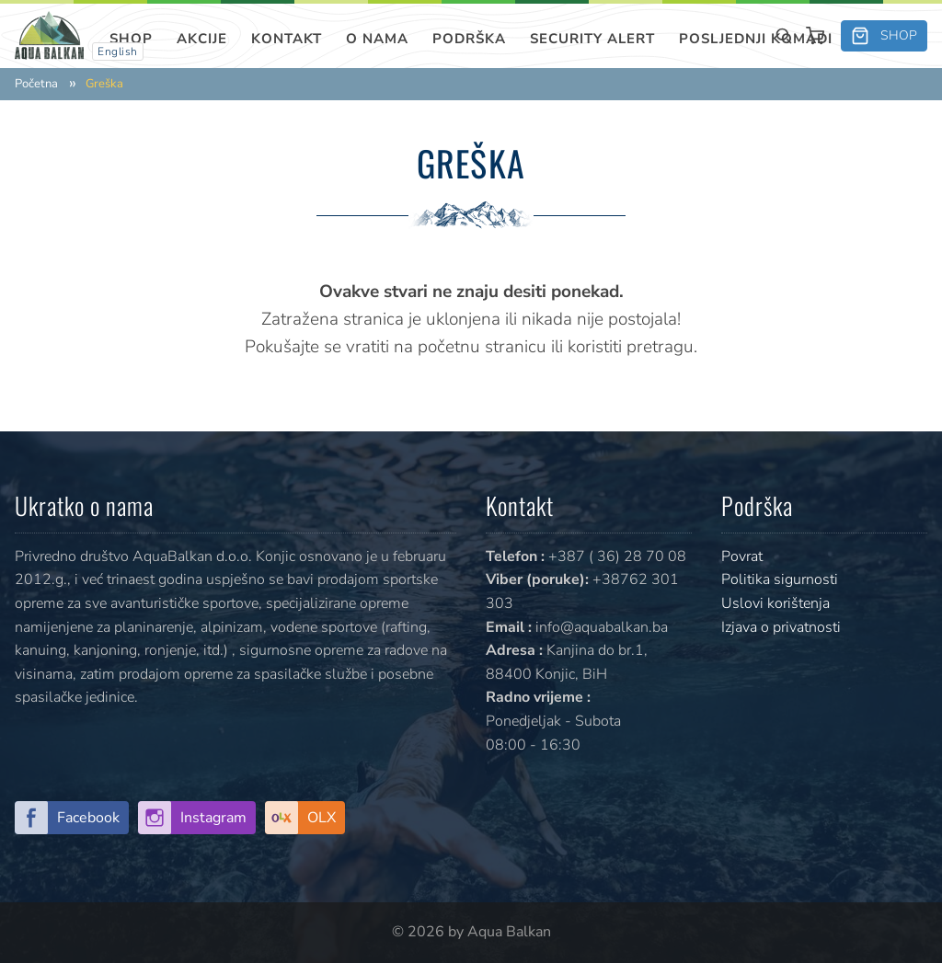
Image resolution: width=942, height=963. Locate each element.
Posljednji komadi (756, 38)
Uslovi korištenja (775, 603)
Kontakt (286, 38)
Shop (131, 38)
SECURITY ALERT (592, 38)
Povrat (742, 556)
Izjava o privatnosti (781, 627)
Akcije (202, 38)
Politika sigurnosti (779, 579)
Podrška (469, 38)
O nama (377, 38)
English (118, 51)
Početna (36, 84)
